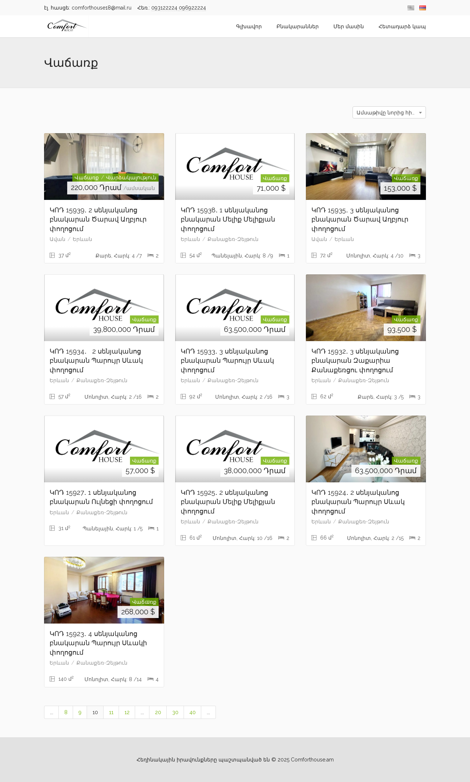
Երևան (82, 239)
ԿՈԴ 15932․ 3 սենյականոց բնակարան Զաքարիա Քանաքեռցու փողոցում (355, 360)
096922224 (192, 8)
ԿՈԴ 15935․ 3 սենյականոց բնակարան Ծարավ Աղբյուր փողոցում (359, 219)
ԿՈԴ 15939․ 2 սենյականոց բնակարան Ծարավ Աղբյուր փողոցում (98, 219)
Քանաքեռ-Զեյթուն (232, 239)
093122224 (165, 8)
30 (175, 712)
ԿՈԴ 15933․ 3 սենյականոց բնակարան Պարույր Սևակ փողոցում (227, 360)
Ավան (57, 239)
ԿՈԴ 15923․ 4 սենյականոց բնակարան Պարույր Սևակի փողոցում (98, 643)
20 (158, 712)
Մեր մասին (348, 26)
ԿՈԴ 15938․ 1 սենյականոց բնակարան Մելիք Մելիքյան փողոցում (228, 219)
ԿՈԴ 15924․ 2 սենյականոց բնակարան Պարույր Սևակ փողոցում (358, 502)
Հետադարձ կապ (402, 26)
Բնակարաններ (297, 26)
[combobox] (389, 112)
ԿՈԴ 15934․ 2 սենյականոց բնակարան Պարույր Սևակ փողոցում (96, 360)
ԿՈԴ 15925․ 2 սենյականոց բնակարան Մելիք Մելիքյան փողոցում (228, 502)
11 (111, 712)
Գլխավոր (249, 26)
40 (192, 712)
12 (127, 712)
